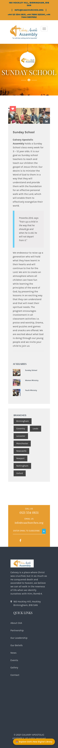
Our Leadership (19, 637)
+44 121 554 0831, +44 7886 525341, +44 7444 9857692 (29, 15)
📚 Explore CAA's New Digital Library (33, 741)
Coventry (20, 428)
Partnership (17, 630)
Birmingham (22, 421)
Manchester (22, 443)
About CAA (16, 622)
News (14, 652)
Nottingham (22, 466)
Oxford (19, 473)
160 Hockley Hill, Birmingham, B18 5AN (29, 4)
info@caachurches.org (29, 10)
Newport (20, 458)
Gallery (14, 667)
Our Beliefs (17, 645)
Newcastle (21, 451)
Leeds (35, 428)
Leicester (20, 436)
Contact (15, 674)
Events (14, 660)
